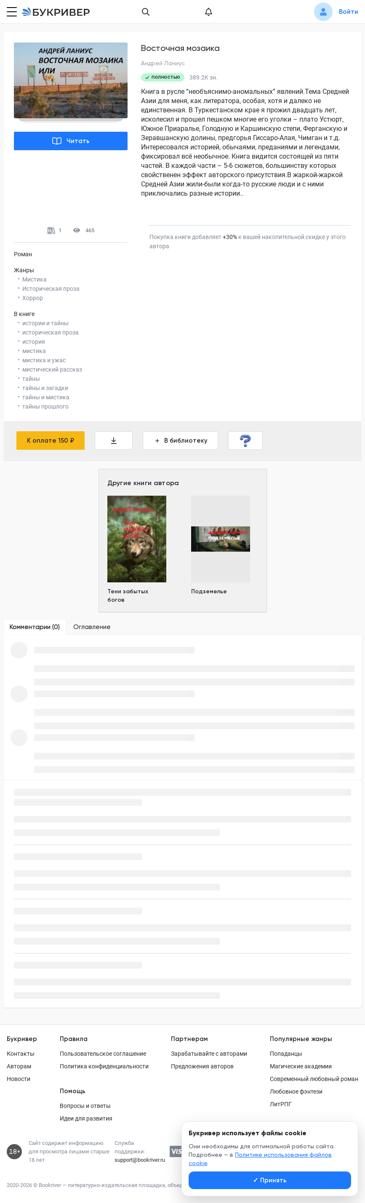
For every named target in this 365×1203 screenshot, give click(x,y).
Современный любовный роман (314, 1079)
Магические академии (301, 1066)
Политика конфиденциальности (104, 1066)
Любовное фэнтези (296, 1091)
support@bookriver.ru (140, 1160)
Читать (71, 141)
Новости (18, 1079)
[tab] (35, 627)
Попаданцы (286, 1053)
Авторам (19, 1066)
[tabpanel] (182, 707)
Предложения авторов (202, 1066)
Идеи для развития (86, 1118)
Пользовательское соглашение (103, 1053)
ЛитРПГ (281, 1104)
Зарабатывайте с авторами (209, 1053)
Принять (270, 1180)
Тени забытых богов (127, 595)
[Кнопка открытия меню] (10, 12)
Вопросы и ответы (85, 1105)
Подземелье (209, 591)
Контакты (21, 1053)
